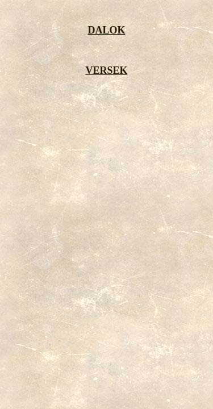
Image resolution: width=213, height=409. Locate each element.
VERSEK (106, 70)
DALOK (106, 30)
